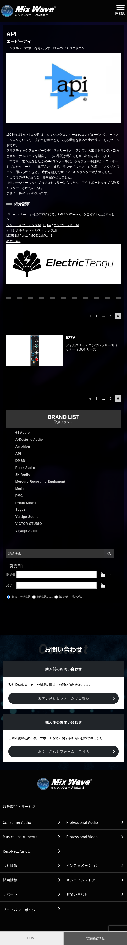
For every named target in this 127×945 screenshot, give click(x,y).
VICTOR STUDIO (28, 524)
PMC (19, 496)
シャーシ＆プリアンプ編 (23, 225)
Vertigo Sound (27, 517)
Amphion (22, 446)
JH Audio (22, 474)
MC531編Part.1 (17, 235)
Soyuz (20, 510)
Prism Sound (26, 503)
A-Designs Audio (29, 439)
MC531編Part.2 (41, 235)
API (18, 453)
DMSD (20, 461)
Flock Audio (25, 468)
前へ (90, 316)
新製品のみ (42, 597)
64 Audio (22, 433)
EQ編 (47, 225)
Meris (19, 489)
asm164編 (13, 241)
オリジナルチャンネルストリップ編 (31, 230)
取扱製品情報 (95, 938)
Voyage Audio (26, 531)
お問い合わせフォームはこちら (63, 698)
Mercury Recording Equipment (40, 481)
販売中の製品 (18, 597)
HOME (31, 938)
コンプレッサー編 (66, 225)
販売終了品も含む (69, 597)
